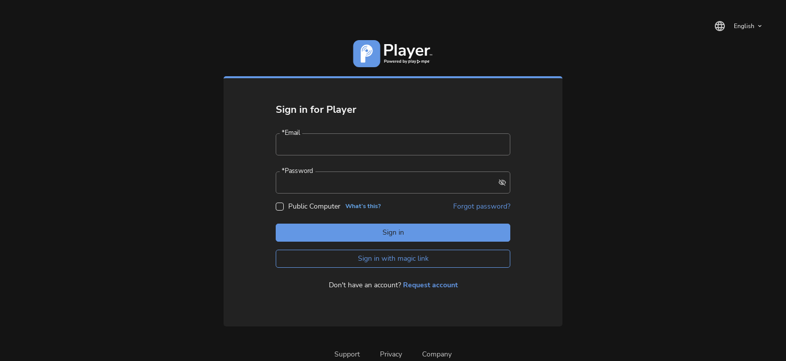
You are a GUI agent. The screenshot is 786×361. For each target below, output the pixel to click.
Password (297, 171)
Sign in (393, 232)
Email (291, 133)
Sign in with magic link (393, 258)
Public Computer (314, 206)
